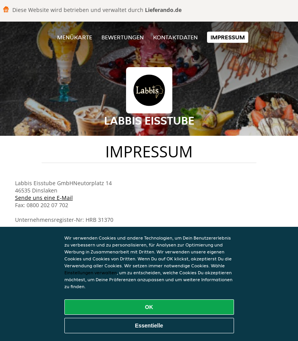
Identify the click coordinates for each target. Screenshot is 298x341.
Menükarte (74, 37)
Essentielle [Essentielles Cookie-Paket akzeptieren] (149, 325)
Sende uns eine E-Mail (44, 197)
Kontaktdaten (175, 37)
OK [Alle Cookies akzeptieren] (149, 307)
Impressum (227, 37)
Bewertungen (122, 37)
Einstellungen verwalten (90, 272)
